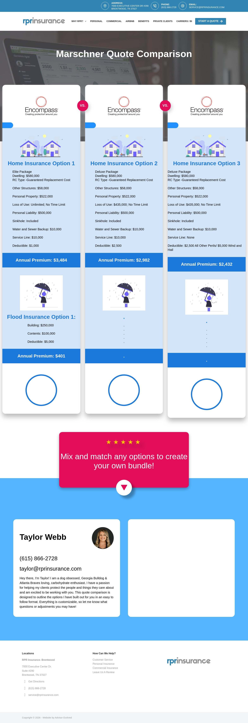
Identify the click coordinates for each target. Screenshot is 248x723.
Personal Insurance (104, 663)
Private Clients (162, 21)
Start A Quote (210, 21)
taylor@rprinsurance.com (51, 569)
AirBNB (130, 21)
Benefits (143, 21)
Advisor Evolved (63, 717)
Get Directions (36, 681)
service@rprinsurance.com (206, 7)
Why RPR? (79, 21)
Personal (96, 21)
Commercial (114, 21)
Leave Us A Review (104, 672)
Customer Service (103, 659)
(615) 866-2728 (168, 7)
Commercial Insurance (105, 668)
